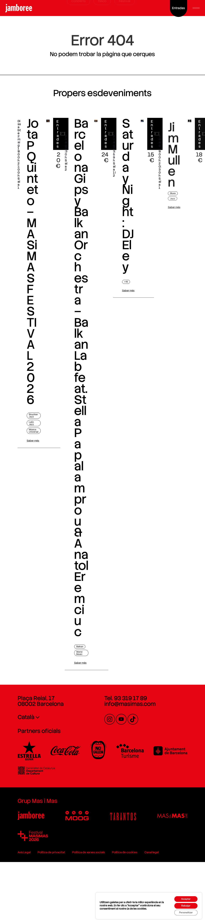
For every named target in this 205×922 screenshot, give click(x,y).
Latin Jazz (26, 435)
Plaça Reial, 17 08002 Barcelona (34, 770)
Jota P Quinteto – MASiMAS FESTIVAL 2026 (28, 274)
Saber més (28, 455)
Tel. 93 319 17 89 (125, 767)
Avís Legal (17, 901)
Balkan (77, 714)
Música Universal (28, 444)
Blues (175, 206)
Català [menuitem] (19, 786)
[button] (196, 8)
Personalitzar (184, 911)
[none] (45, 786)
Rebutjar (184, 904)
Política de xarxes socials (82, 901)
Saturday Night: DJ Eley (128, 208)
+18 (126, 294)
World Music (77, 721)
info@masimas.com (130, 773)
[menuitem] (45, 786)
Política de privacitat (45, 901)
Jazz (175, 211)
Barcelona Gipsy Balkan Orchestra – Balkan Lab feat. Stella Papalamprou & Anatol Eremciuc (78, 418)
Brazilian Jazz (28, 428)
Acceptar (183, 896)
